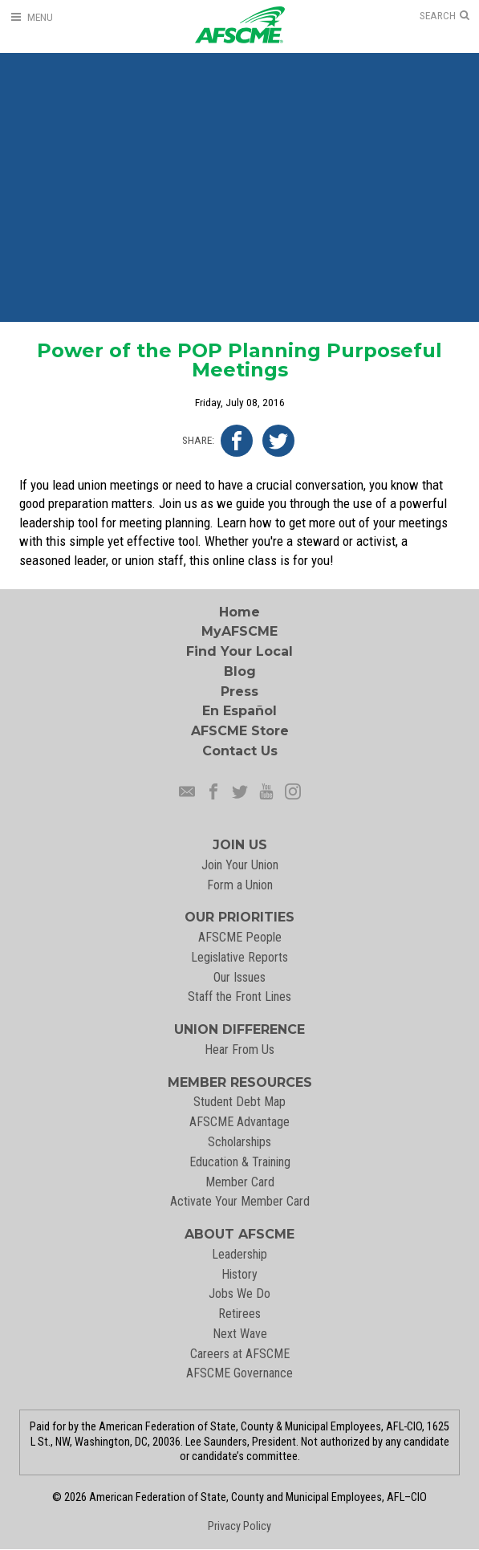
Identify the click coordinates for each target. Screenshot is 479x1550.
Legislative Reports (239, 957)
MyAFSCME (239, 631)
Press (239, 691)
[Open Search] (444, 16)
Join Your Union (239, 865)
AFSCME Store (240, 730)
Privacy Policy (239, 1526)
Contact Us (240, 751)
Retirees (239, 1313)
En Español (239, 710)
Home (239, 612)
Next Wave (240, 1333)
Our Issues (239, 977)
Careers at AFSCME (240, 1353)
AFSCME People (240, 937)
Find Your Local (239, 651)
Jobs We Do (239, 1293)
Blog (240, 671)
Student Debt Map (239, 1101)
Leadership (239, 1254)
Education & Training (239, 1162)
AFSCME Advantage (239, 1121)
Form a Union (240, 885)
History (239, 1274)
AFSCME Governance (239, 1373)
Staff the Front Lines (239, 996)
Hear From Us (239, 1049)
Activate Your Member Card (240, 1201)
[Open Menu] (31, 17)
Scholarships (239, 1141)
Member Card (239, 1182)
